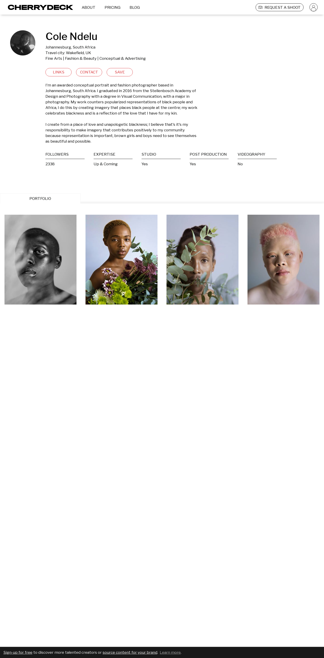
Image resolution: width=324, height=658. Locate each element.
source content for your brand (130, 652)
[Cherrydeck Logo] (39, 7)
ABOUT (88, 7)
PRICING (112, 7)
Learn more (170, 652)
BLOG (135, 7)
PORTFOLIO (40, 198)
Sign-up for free (17, 652)
